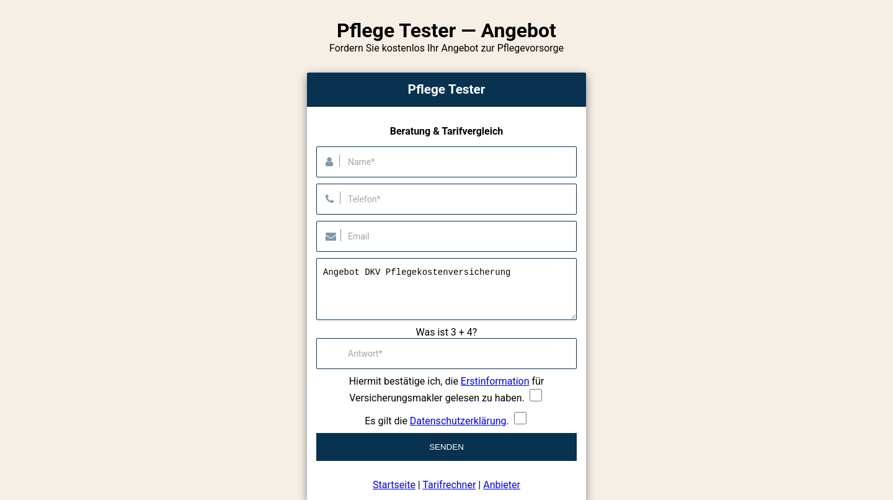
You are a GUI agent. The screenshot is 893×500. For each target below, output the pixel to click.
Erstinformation (495, 381)
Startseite (394, 485)
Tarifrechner (449, 485)
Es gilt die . (437, 421)
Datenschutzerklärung (458, 421)
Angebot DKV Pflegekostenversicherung (446, 289)
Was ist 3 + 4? (447, 332)
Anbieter (501, 485)
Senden (446, 447)
